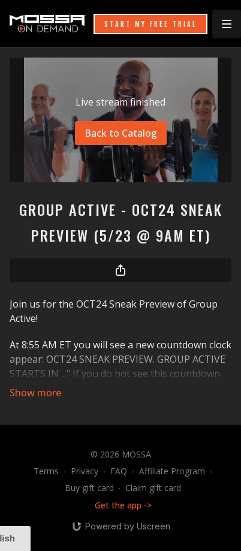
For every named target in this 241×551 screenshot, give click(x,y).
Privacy (84, 471)
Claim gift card (153, 487)
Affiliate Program (172, 471)
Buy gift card (89, 487)
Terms (46, 471)
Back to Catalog (121, 133)
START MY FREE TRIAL (150, 24)
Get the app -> (123, 505)
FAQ (118, 471)
